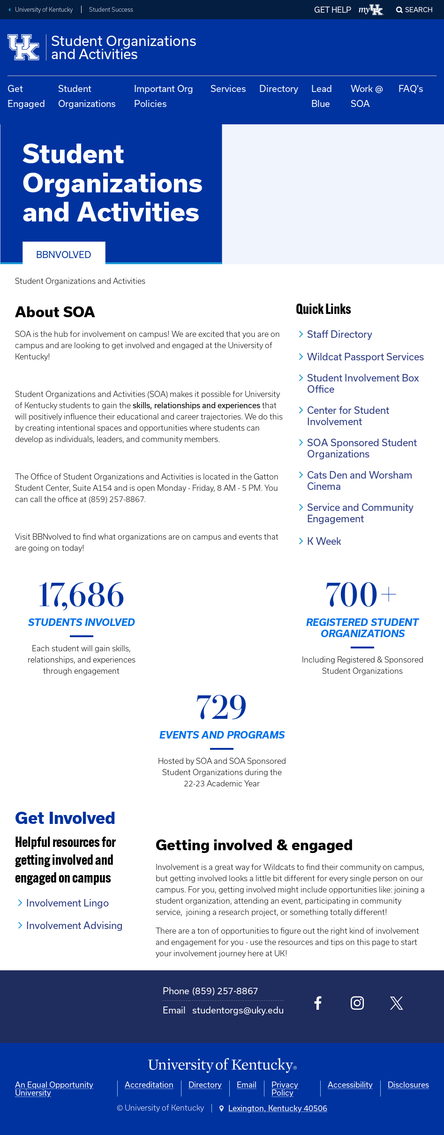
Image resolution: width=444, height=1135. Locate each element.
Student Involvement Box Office (363, 383)
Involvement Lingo (67, 902)
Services (228, 88)
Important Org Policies (163, 96)
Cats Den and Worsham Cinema (360, 480)
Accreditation (149, 1084)
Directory (278, 88)
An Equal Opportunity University (54, 1088)
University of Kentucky (44, 10)
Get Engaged (26, 96)
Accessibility (350, 1084)
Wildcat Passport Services (365, 356)
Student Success (111, 10)
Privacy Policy (284, 1088)
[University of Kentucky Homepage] (222, 1066)
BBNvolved (63, 254)
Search (419, 10)
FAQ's (411, 88)
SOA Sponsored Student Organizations (362, 448)
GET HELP (332, 9)
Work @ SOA (367, 96)
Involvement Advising (74, 925)
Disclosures (408, 1084)
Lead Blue (321, 96)
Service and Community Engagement (360, 513)
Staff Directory (339, 334)
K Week (324, 541)
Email (246, 1084)
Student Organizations (87, 96)
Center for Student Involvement (348, 415)
